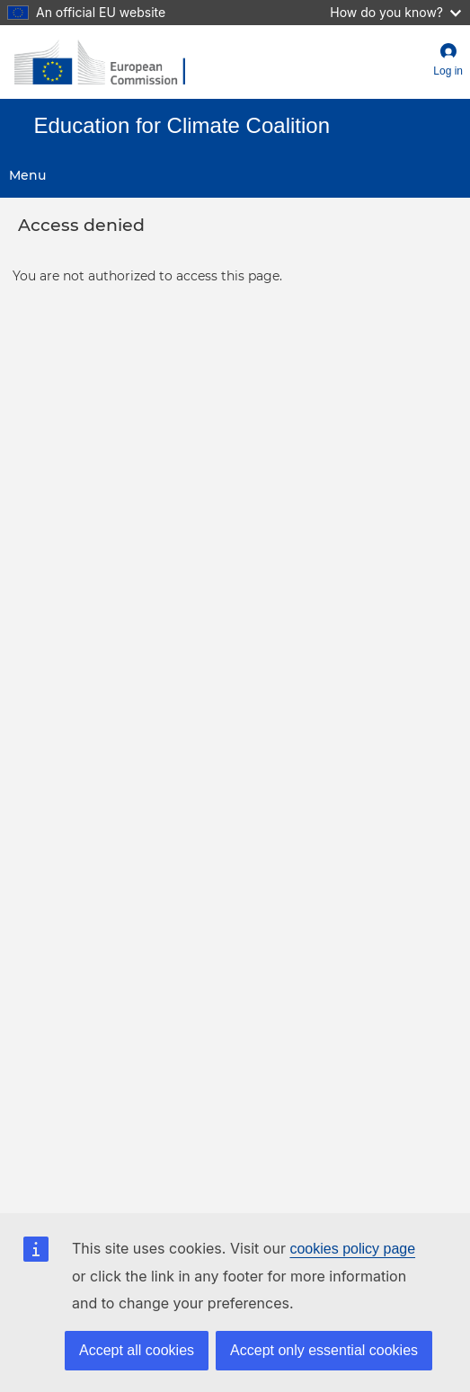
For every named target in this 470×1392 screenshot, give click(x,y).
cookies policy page (352, 1248)
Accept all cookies (136, 1350)
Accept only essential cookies (324, 1350)
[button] (448, 62)
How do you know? (395, 12)
